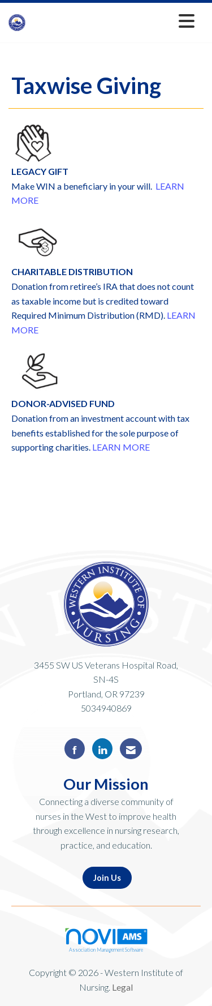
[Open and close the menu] (113, 21)
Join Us (107, 878)
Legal (122, 987)
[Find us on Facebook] (74, 748)
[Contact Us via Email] (131, 748)
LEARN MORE (121, 447)
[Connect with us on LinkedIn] (102, 748)
